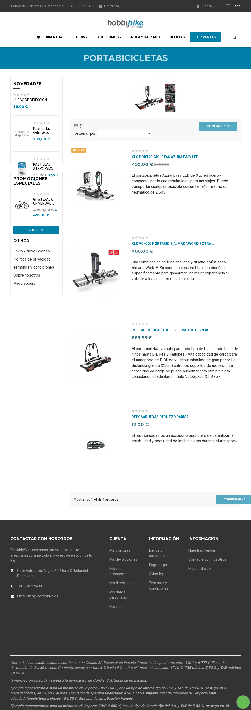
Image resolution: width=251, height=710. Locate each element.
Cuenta (117, 538)
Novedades (27, 83)
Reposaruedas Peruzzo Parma (160, 417)
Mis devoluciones (123, 558)
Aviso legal (157, 572)
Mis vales (116, 605)
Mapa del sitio (199, 567)
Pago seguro (24, 339)
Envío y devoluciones (31, 307)
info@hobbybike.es (42, 596)
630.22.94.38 (85, 6)
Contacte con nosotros (207, 558)
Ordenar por (85, 133)
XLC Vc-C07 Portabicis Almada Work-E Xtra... (173, 244)
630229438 (33, 586)
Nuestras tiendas (202, 549)
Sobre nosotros (26, 331)
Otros (21, 295)
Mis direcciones (122, 582)
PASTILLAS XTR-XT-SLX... (43, 168)
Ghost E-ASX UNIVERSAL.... (43, 243)
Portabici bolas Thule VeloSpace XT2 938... (171, 330)
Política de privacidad (31, 315)
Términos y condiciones (33, 323)
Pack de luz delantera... (42, 132)
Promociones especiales (30, 221)
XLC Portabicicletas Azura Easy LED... (166, 157)
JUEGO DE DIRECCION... (31, 102)
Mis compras (119, 549)
